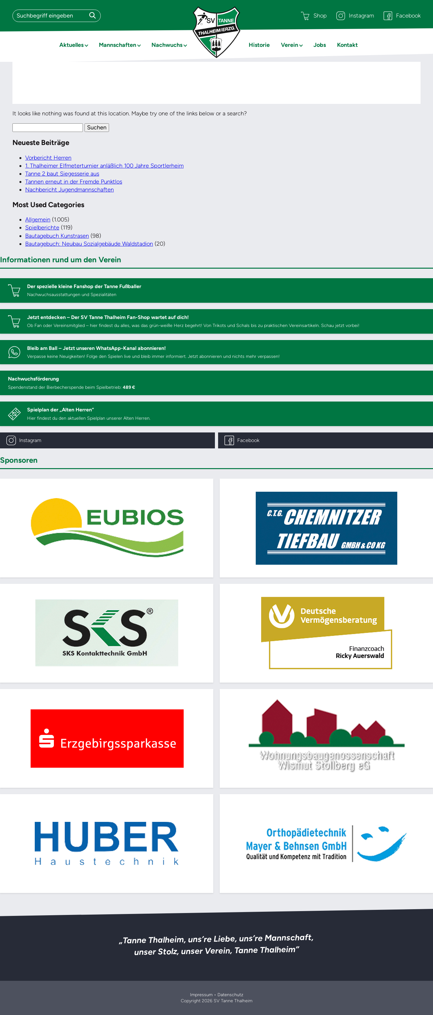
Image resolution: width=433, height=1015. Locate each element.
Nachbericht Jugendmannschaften (69, 189)
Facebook (402, 15)
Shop (314, 15)
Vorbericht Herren (48, 157)
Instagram (355, 15)
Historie (259, 44)
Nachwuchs (166, 44)
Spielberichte (42, 227)
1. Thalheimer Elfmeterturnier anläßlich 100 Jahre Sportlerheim (104, 165)
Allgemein (37, 219)
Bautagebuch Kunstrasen (57, 235)
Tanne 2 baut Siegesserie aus (62, 173)
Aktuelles (71, 44)
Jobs (319, 44)
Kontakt (347, 44)
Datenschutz (230, 994)
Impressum (201, 994)
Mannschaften (117, 44)
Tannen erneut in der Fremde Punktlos (73, 181)
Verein (289, 44)
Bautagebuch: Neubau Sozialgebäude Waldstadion (89, 243)
